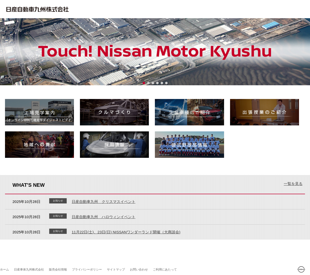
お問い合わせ (139, 269)
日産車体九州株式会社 (29, 269)
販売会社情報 (58, 269)
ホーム (4, 269)
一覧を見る (293, 184)
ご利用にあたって (165, 269)
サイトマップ (116, 269)
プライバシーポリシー (87, 269)
